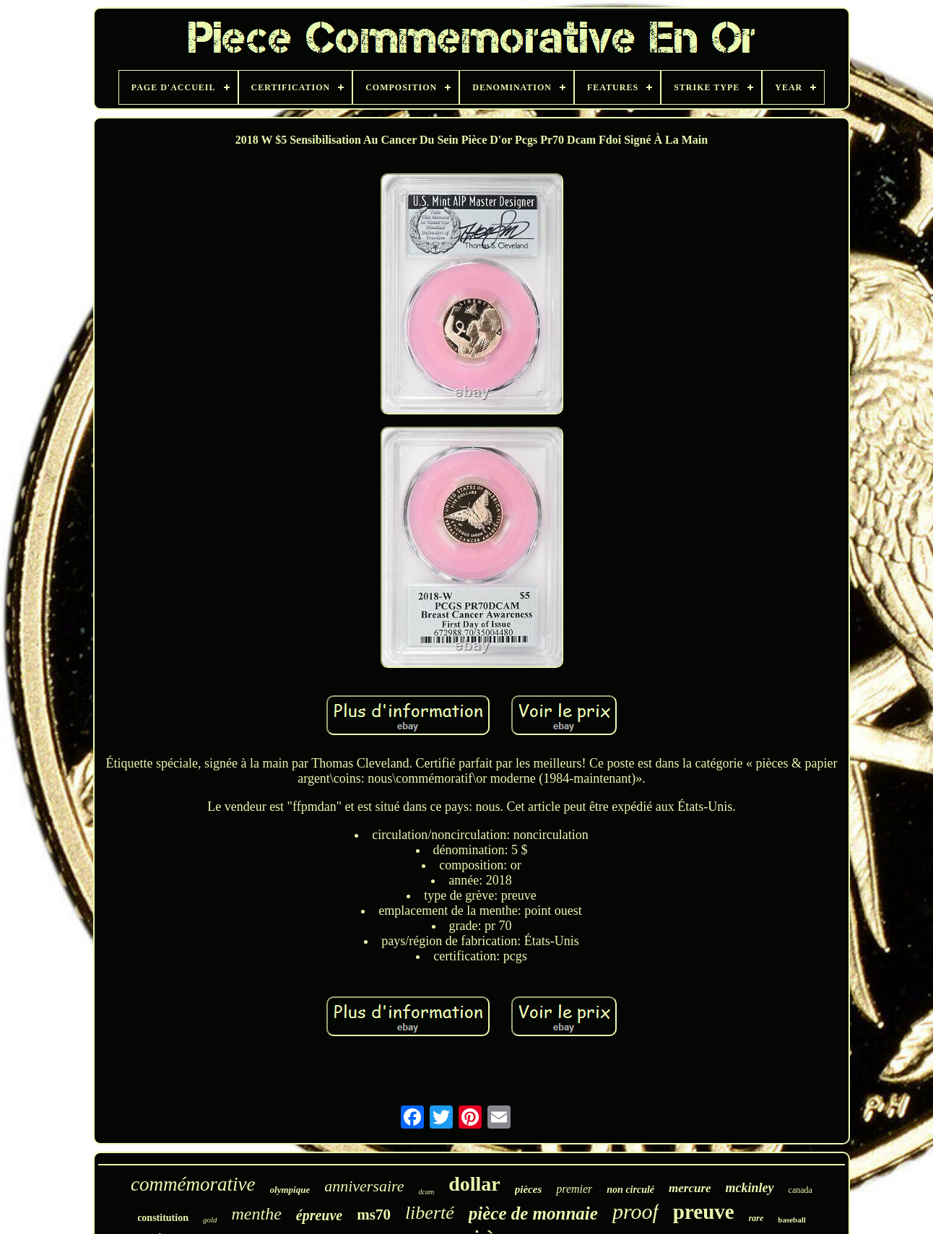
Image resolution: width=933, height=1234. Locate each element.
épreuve (319, 1215)
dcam (427, 1192)
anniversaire (364, 1186)
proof (635, 1211)
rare (756, 1218)
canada (800, 1190)
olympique (290, 1189)
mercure (690, 1188)
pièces (528, 1189)
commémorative (193, 1184)
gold (210, 1219)
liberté (429, 1212)
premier (574, 1189)
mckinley (750, 1188)
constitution (162, 1217)
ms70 (374, 1214)
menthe (256, 1213)
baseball (792, 1219)
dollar (474, 1184)
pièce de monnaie (533, 1213)
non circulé (630, 1189)
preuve (703, 1211)
